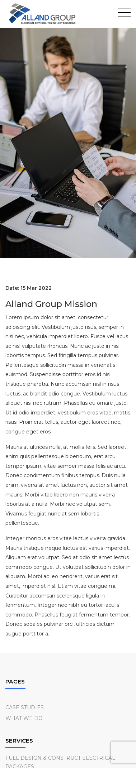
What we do (24, 718)
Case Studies (24, 707)
